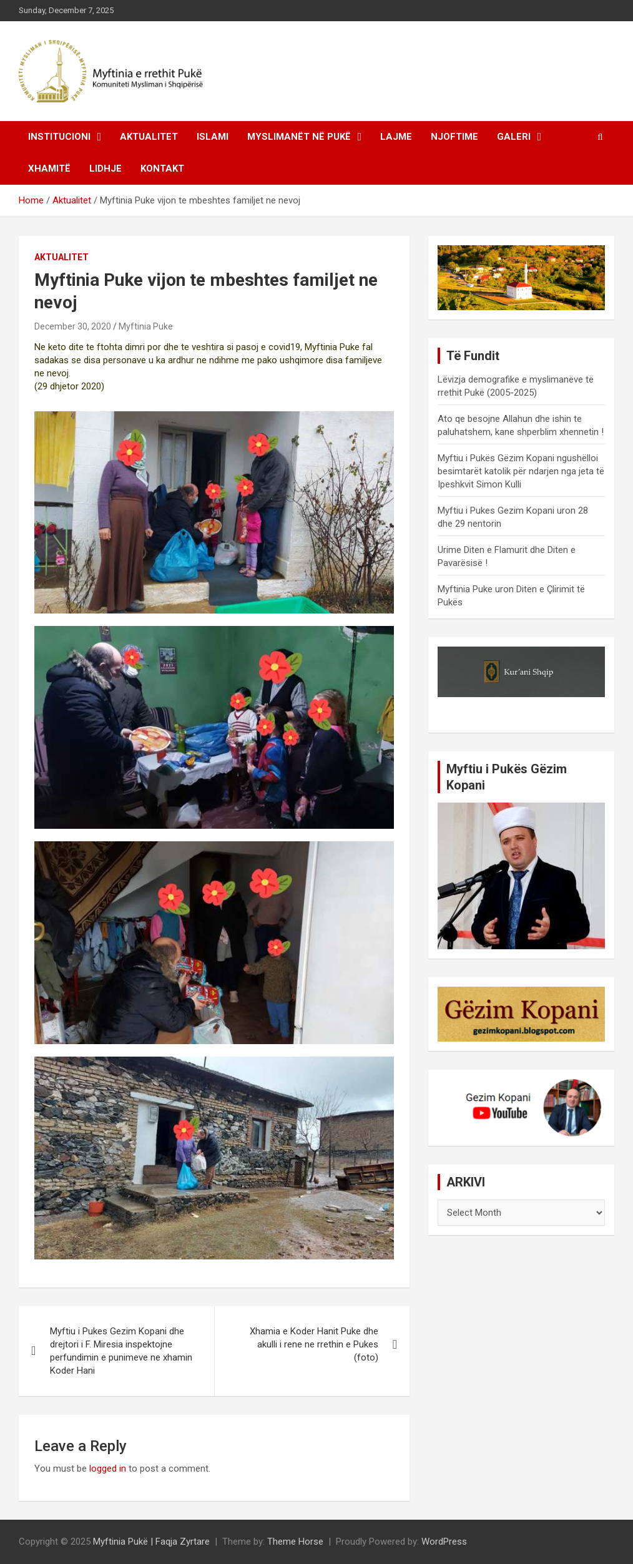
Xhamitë (49, 168)
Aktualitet (149, 136)
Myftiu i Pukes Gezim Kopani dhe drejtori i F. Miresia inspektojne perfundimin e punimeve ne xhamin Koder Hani (121, 1351)
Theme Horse (295, 1541)
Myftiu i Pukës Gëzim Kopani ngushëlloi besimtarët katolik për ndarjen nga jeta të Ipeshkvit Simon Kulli (521, 471)
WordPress (444, 1541)
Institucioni (59, 136)
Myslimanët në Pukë (299, 136)
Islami (212, 136)
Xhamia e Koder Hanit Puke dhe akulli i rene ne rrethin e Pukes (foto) (314, 1344)
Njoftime (454, 136)
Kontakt (162, 168)
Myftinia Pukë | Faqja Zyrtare (151, 1541)
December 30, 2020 (72, 326)
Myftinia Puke (146, 326)
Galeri (514, 136)
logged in (107, 1468)
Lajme (396, 136)
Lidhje (105, 168)
